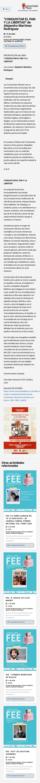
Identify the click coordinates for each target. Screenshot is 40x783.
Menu (6, 9)
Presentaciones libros (15, 46)
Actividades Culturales (28, 10)
